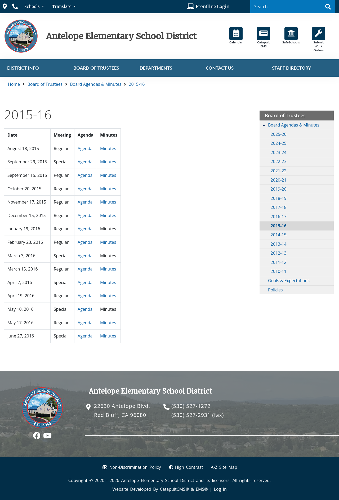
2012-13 (279, 253)
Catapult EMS (263, 37)
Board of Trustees (96, 68)
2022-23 (279, 161)
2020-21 (279, 180)
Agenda (85, 148)
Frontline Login (212, 6)
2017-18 (279, 207)
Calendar (236, 35)
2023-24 (279, 152)
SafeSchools (291, 35)
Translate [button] (62, 6)
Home (14, 84)
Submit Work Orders (318, 39)
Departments (156, 68)
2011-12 (279, 262)
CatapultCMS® (174, 489)
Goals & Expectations (289, 280)
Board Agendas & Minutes (95, 84)
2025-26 (279, 134)
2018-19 (279, 198)
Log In (220, 489)
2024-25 (279, 143)
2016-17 (279, 216)
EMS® (202, 489)
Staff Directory (291, 68)
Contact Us (220, 68)
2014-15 (279, 235)
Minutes (108, 148)
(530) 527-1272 (191, 405)
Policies (275, 290)
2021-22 (279, 171)
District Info (23, 68)
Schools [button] (32, 6)
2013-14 (279, 244)
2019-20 (279, 189)
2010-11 (279, 271)
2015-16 (137, 84)
